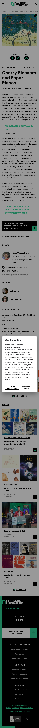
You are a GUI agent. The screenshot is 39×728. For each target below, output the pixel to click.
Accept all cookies (26, 387)
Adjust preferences (12, 388)
